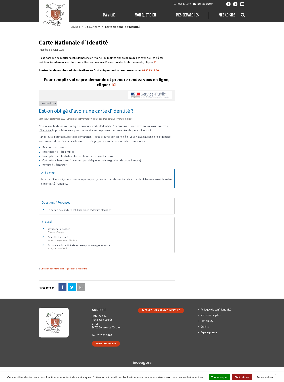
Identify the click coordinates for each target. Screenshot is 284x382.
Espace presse (209, 332)
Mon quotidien (145, 15)
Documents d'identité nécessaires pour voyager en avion (79, 245)
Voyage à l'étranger (54, 164)
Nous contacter (106, 343)
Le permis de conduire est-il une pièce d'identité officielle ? (80, 210)
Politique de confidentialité (216, 309)
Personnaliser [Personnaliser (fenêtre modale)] (264, 377)
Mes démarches (187, 15)
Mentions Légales (211, 315)
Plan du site (207, 321)
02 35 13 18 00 (150, 70)
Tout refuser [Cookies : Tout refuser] (242, 377)
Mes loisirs (227, 15)
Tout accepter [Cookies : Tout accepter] (219, 377)
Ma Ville (109, 15)
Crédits (205, 326)
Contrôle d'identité (58, 237)
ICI (155, 62)
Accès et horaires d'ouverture (161, 310)
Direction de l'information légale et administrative (64, 268)
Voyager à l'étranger (59, 229)
